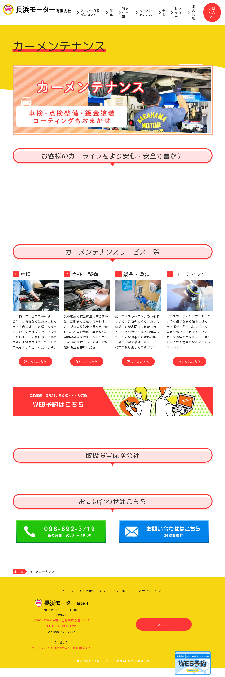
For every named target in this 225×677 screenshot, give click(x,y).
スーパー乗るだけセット (90, 12)
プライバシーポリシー (119, 591)
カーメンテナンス (145, 12)
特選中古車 (125, 12)
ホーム (19, 571)
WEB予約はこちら (113, 401)
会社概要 (89, 591)
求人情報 (193, 12)
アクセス (163, 624)
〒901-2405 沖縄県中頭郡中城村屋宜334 (61, 647)
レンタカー (178, 12)
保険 (164, 12)
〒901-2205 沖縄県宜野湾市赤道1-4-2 (61, 620)
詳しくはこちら (35, 361)
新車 (111, 12)
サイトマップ (151, 591)
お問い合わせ (212, 12)
